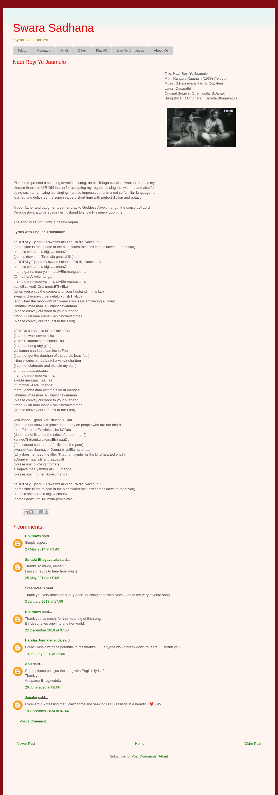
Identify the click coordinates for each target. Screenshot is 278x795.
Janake (31, 698)
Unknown (33, 536)
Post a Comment (33, 721)
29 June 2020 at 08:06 (42, 687)
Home (140, 743)
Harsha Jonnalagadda (43, 640)
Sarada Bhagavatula (42, 560)
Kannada (43, 50)
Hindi (64, 50)
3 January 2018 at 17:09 (44, 601)
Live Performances (130, 50)
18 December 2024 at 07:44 (47, 711)
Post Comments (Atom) (149, 756)
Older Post (253, 743)
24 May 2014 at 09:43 (42, 549)
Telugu (22, 50)
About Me (161, 50)
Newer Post (26, 743)
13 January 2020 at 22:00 (45, 654)
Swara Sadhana (53, 27)
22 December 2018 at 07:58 (47, 630)
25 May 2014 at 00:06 (42, 578)
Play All (101, 50)
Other (82, 50)
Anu (28, 664)
